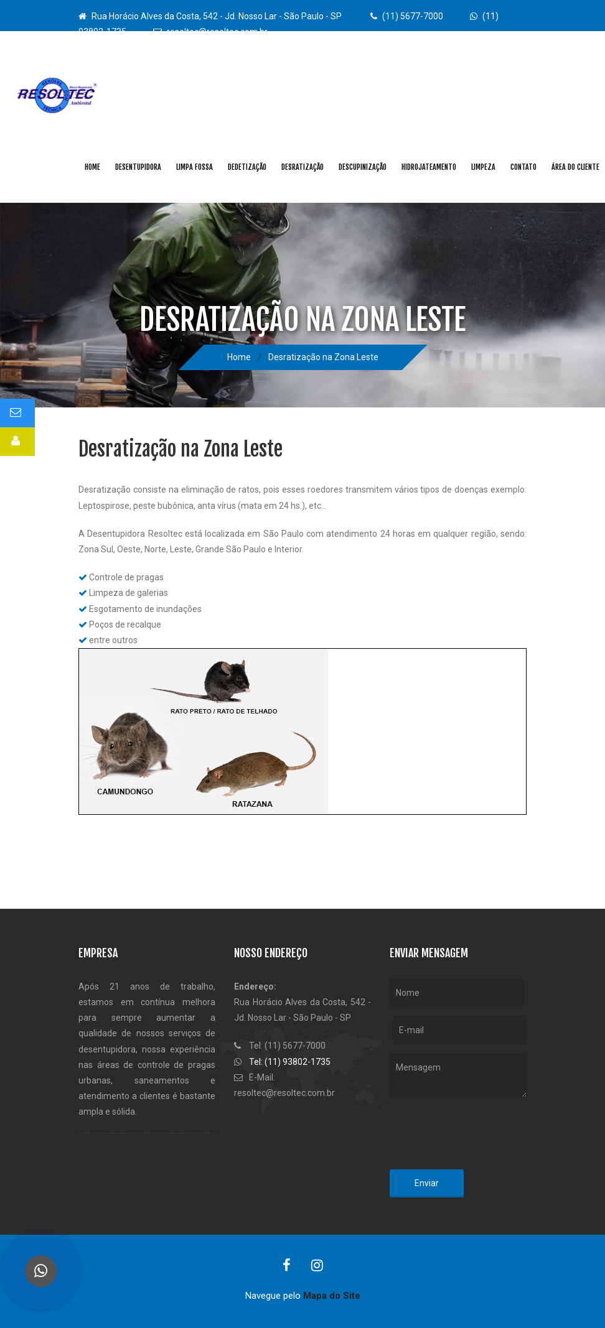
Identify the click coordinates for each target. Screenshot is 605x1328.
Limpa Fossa (194, 167)
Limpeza (483, 167)
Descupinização (363, 167)
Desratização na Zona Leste (323, 357)
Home (92, 167)
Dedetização (247, 167)
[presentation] (484, 1136)
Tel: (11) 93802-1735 (290, 1062)
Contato (523, 167)
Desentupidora (138, 167)
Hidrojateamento (428, 167)
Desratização (302, 167)
